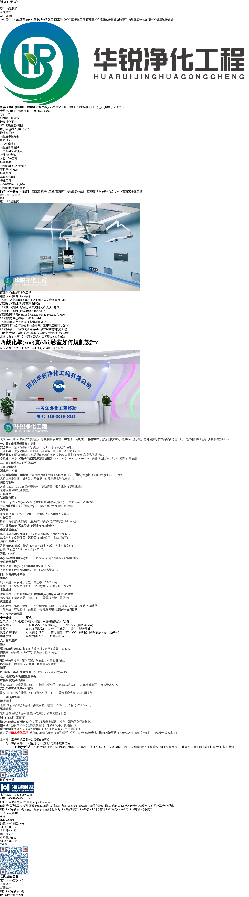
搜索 (2, 198)
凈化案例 (5, 173)
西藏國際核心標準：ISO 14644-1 (20, 318)
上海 (93, 746)
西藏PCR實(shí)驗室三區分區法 (20, 303)
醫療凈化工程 (8, 121)
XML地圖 (6, 15)
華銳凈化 (168, 805)
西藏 (200, 746)
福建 (118, 746)
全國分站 (5, 12)
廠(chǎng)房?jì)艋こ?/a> (15, 129)
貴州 (187, 746)
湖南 (149, 746)
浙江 (105, 746)
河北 (49, 746)
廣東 (156, 746)
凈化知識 (5, 162)
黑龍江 (85, 746)
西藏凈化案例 (10, 136)
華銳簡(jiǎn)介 (9, 169)
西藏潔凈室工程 (132, 191)
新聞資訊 (33, 336)
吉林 (77, 746)
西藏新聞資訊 (10, 147)
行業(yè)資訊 (8, 154)
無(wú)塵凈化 (8, 143)
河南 (137, 746)
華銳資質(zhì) (8, 176)
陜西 (206, 746)
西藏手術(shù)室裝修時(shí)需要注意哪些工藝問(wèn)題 (34, 325)
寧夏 (225, 746)
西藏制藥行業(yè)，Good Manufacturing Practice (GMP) (32, 314)
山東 (130, 746)
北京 (37, 746)
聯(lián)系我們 (8, 8)
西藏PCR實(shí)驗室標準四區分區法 (23, 310)
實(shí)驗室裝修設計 (12, 125)
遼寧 (71, 746)
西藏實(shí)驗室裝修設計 (70, 191)
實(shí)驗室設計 (20, 676)
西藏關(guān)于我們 (14, 165)
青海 (219, 746)
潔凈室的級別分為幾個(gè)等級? (31, 739)
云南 (193, 746)
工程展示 (5, 883)
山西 (55, 746)
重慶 (175, 746)
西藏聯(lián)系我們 (13, 187)
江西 (124, 746)
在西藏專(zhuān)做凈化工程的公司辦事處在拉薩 (40, 743)
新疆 (231, 746)
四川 (181, 746)
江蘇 (99, 746)
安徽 (112, 746)
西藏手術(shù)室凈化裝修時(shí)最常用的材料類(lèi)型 (33, 329)
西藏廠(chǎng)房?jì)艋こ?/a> (105, 191)
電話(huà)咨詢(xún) (11, 880)
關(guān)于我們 (9, 1)
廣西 (162, 746)
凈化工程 (5, 180)
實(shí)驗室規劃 (15, 443)
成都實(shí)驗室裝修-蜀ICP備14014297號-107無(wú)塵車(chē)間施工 (120, 805)
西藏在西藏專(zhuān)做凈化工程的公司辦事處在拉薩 (33, 299)
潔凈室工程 (7, 132)
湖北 (143, 746)
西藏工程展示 (10, 118)
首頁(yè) (5, 114)
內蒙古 (63, 746)
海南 (168, 746)
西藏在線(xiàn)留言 (14, 184)
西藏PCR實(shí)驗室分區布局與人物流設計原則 (30, 307)
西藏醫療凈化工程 (43, 191)
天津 (43, 746)
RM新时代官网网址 (12, 895)
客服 (3, 816)
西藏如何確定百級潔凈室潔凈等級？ (23, 321)
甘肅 (212, 746)
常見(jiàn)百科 (8, 158)
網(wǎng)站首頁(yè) (12, 809)
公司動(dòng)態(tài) (11, 151)
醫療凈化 (5, 140)
